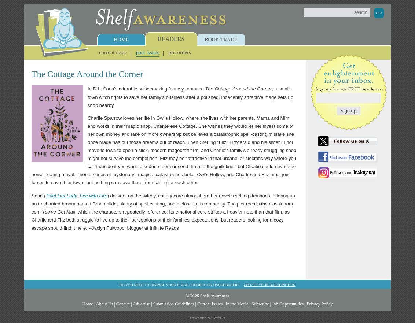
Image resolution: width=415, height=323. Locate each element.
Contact (123, 304)
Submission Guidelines (173, 304)
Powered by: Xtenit (207, 318)
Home (121, 39)
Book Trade (221, 39)
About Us (104, 304)
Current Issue (113, 52)
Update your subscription (269, 285)
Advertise (141, 304)
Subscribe (260, 304)
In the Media (237, 304)
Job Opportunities (288, 304)
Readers (171, 39)
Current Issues (210, 304)
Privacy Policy (320, 304)
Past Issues (147, 52)
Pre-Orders (179, 52)
